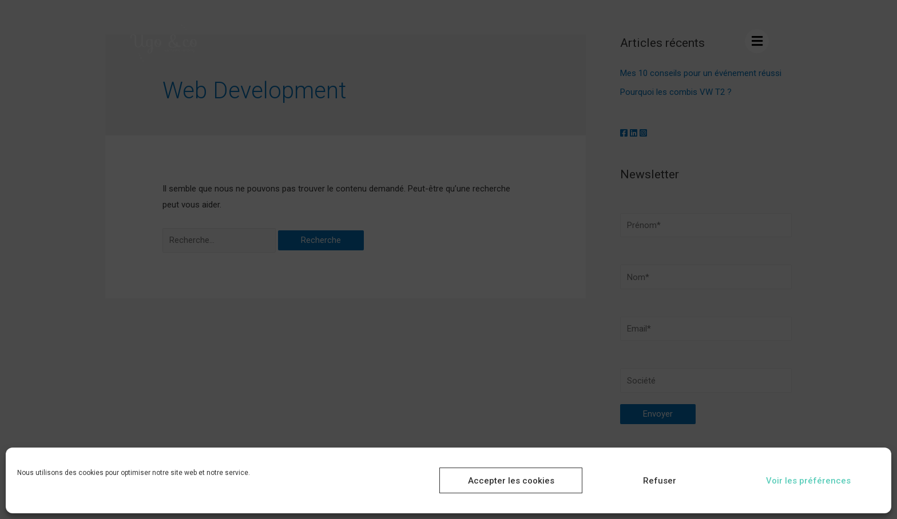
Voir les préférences (808, 481)
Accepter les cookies (511, 481)
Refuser (659, 481)
